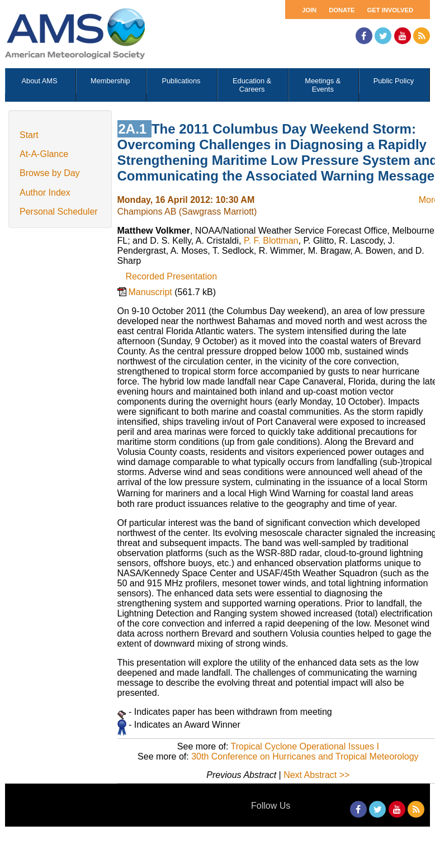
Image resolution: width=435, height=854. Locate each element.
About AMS (40, 81)
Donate (341, 10)
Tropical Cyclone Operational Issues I (305, 746)
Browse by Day (50, 173)
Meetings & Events (323, 85)
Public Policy (393, 81)
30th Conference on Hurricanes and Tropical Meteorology (304, 756)
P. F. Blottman (271, 240)
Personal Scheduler (59, 211)
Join (309, 10)
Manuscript (152, 292)
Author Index (45, 192)
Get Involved (390, 10)
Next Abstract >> (316, 775)
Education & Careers (252, 85)
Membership (110, 81)
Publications (181, 81)
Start (29, 135)
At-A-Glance (44, 154)
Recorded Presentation (172, 276)
